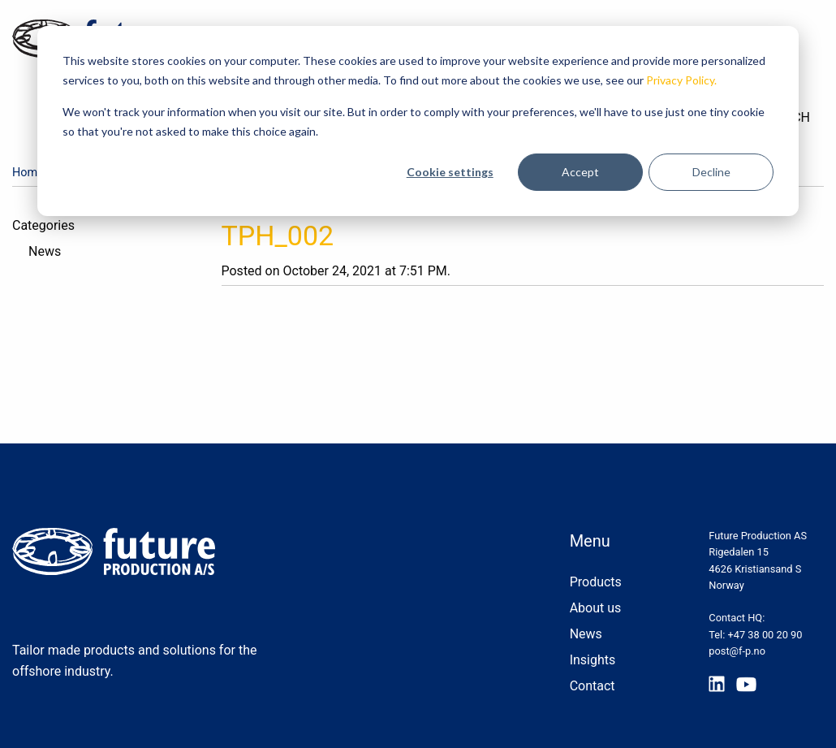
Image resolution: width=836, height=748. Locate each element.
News (44, 251)
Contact (592, 686)
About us (596, 608)
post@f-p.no (737, 651)
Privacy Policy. (681, 80)
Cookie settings (450, 172)
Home (28, 172)
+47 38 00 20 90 (765, 635)
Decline (711, 172)
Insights (593, 660)
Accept (580, 172)
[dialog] (418, 121)
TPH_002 (278, 235)
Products (596, 582)
